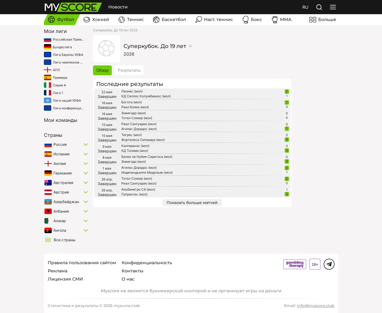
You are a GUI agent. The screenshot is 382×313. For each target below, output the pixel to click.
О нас (128, 279)
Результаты (129, 70)
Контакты (132, 270)
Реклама (57, 270)
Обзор (102, 70)
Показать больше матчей (192, 202)
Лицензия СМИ (65, 279)
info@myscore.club (316, 305)
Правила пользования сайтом (82, 262)
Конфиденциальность (147, 262)
